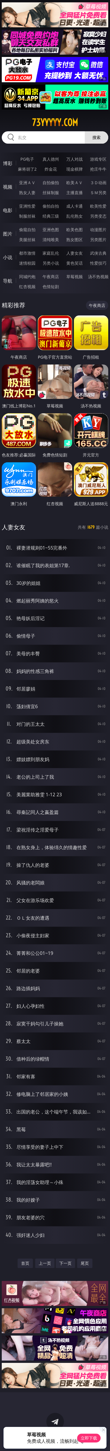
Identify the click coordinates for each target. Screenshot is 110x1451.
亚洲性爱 (27, 206)
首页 (25, 1263)
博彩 (7, 163)
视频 (7, 187)
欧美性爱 (98, 206)
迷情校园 (27, 263)
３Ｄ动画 (98, 182)
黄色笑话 (74, 263)
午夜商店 (51, 276)
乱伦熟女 (74, 216)
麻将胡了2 (27, 169)
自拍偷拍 (51, 182)
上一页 (45, 1263)
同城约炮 (27, 276)
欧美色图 (74, 229)
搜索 (96, 137)
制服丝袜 (27, 216)
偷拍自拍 (51, 206)
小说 (7, 257)
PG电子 (27, 159)
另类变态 (98, 216)
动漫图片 (98, 229)
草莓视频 (74, 276)
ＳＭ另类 (98, 192)
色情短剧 (51, 286)
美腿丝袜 (27, 239)
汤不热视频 (98, 276)
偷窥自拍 (27, 229)
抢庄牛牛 (98, 169)
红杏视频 (27, 286)
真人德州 (51, 159)
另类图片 (98, 239)
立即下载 (89, 1438)
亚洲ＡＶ (27, 182)
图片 (7, 234)
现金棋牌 (74, 169)
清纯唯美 (51, 239)
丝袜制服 (51, 192)
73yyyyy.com (55, 122)
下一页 (65, 1263)
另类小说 (51, 263)
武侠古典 (98, 253)
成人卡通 (74, 206)
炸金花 (51, 169)
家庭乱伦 (51, 253)
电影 (7, 210)
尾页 (85, 1263)
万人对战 (74, 159)
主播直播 (74, 192)
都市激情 (27, 253)
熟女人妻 (27, 192)
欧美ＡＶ (74, 182)
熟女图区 (74, 239)
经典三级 (51, 216)
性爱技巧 (98, 263)
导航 (7, 281)
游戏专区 (98, 159)
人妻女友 (74, 253)
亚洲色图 (51, 229)
